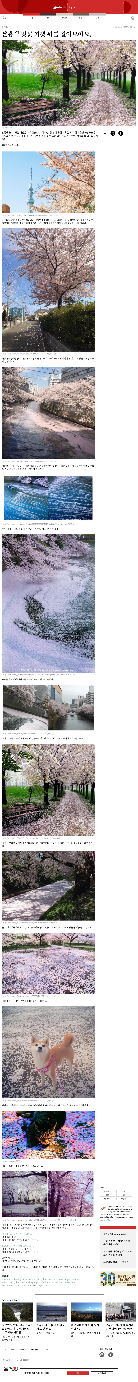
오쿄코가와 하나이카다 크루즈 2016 (18, 1245)
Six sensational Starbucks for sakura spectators (25, 1285)
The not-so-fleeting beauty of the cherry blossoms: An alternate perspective (40, 1279)
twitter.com (7, 128)
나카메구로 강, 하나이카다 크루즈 (17, 1233)
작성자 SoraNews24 (11, 145)
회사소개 (6, 1359)
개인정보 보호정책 (22, 1359)
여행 (31, 18)
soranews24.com (106, 1220)
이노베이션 (81, 18)
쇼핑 (97, 18)
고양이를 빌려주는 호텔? (115, 1262)
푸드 (48, 18)
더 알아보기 (102, 1373)
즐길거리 (64, 18)
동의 (77, 1373)
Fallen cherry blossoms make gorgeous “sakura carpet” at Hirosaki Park (38, 1282)
